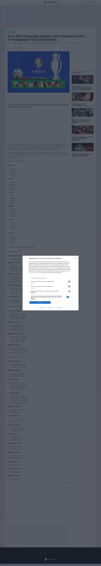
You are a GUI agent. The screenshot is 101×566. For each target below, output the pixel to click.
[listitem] (50, 278)
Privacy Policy (58, 307)
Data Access (50, 307)
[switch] (68, 281)
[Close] (75, 258)
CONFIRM (40, 302)
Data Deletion (42, 307)
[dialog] (51, 283)
